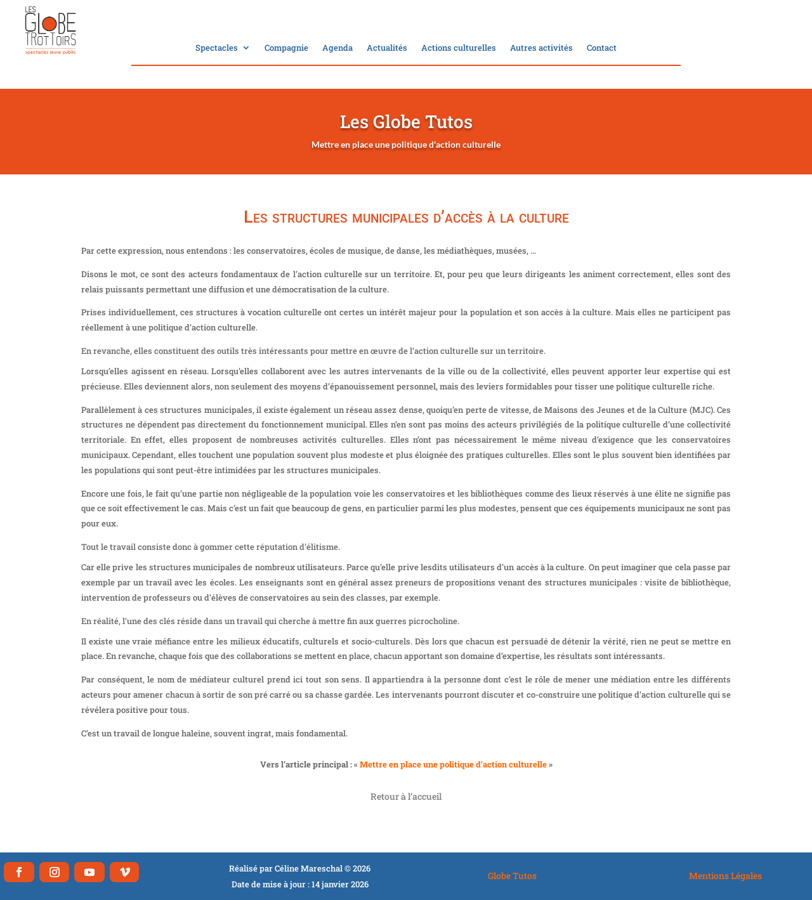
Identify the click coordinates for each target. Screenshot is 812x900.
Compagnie (286, 48)
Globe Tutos (512, 876)
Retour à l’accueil (406, 796)
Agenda (337, 48)
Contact (602, 48)
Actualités (387, 48)
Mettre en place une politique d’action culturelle (453, 764)
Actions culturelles (458, 48)
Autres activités (541, 48)
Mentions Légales (725, 876)
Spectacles (216, 48)
